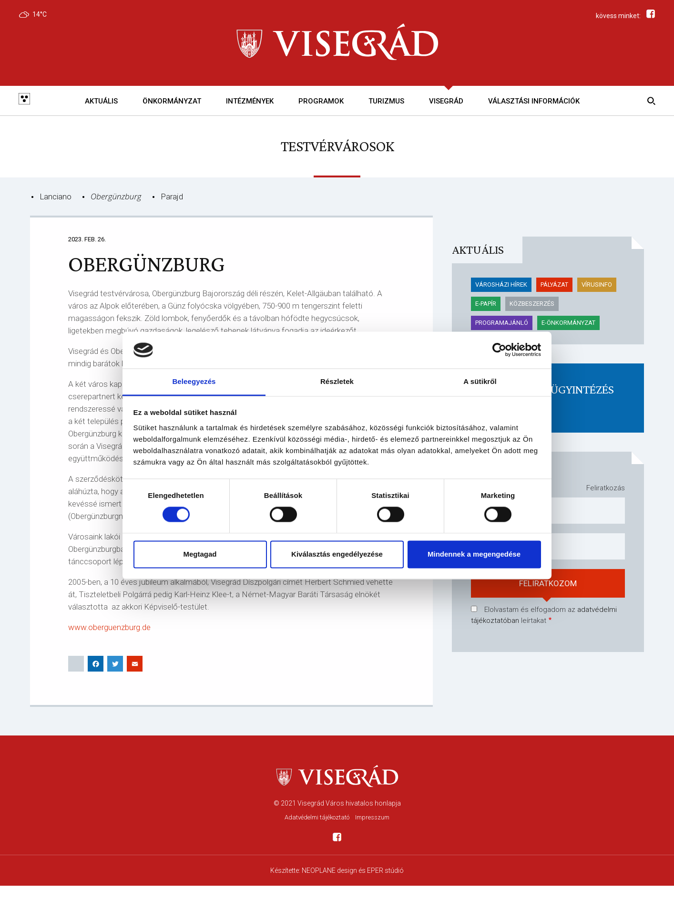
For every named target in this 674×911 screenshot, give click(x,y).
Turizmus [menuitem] (386, 101)
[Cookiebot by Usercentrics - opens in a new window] (499, 350)
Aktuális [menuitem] (101, 101)
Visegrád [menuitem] (446, 101)
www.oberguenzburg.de (109, 627)
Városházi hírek (501, 284)
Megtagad (199, 554)
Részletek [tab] (337, 381)
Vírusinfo (597, 284)
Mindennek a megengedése (474, 554)
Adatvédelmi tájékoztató (317, 817)
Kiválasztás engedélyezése (337, 554)
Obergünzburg (116, 196)
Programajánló (501, 322)
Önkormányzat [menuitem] (172, 101)
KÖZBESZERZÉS (532, 303)
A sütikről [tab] (480, 381)
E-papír (485, 303)
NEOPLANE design (329, 870)
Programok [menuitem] (321, 101)
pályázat (554, 284)
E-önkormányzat (568, 322)
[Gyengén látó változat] (24, 100)
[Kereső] (649, 100)
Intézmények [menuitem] (250, 101)
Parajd (172, 196)
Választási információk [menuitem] (534, 101)
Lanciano (55, 196)
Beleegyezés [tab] (193, 381)
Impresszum (372, 817)
